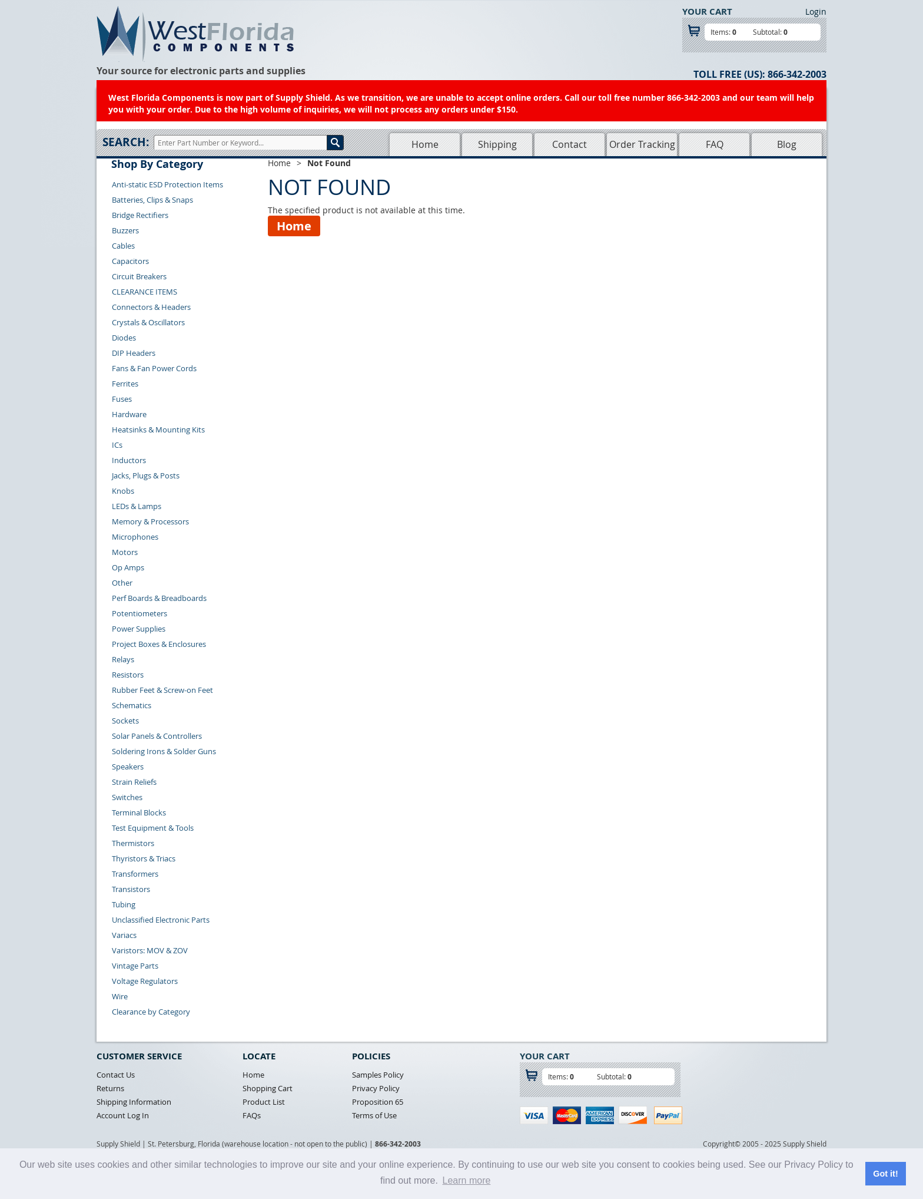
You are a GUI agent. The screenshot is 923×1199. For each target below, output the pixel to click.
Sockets (125, 720)
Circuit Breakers (139, 276)
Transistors (131, 889)
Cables (123, 245)
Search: (125, 142)
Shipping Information (134, 1101)
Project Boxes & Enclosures (159, 644)
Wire (120, 996)
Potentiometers (139, 613)
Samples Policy (378, 1074)
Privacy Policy (376, 1088)
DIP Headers (133, 353)
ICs (117, 445)
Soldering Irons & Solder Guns (164, 751)
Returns (110, 1088)
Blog (786, 144)
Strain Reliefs (134, 782)
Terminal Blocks (139, 812)
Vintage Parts (135, 965)
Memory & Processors (150, 521)
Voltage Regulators (145, 981)
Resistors (128, 674)
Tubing (123, 904)
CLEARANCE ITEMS (144, 291)
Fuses (122, 399)
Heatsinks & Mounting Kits (158, 429)
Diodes (124, 337)
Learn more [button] (467, 1180)
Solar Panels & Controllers (157, 736)
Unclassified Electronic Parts (161, 919)
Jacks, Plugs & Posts (146, 475)
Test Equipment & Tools (153, 828)
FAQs (252, 1115)
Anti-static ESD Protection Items (167, 184)
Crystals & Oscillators (148, 322)
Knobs (123, 490)
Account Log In (123, 1115)
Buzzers (125, 230)
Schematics (131, 705)
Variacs (124, 935)
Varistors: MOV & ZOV (150, 950)
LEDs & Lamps (136, 506)
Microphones (135, 536)
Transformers (135, 873)
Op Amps (128, 567)
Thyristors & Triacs (143, 858)
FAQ (714, 144)
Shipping (497, 144)
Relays (123, 659)
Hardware (129, 414)
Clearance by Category (151, 1011)
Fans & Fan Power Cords (154, 368)
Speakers (128, 766)
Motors (125, 552)
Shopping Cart (268, 1088)
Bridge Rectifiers (140, 215)
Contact (569, 144)
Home (425, 144)
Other (122, 582)
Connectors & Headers (151, 307)
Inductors (129, 460)
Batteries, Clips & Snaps (152, 199)
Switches (127, 797)
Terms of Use (374, 1115)
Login (815, 11)
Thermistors (133, 843)
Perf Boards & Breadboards (159, 598)
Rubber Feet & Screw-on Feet (162, 690)
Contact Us (116, 1074)
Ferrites (125, 383)
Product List (264, 1101)
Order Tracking (642, 144)
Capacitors (130, 261)
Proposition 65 (377, 1101)
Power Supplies (138, 628)
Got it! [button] (885, 1173)
